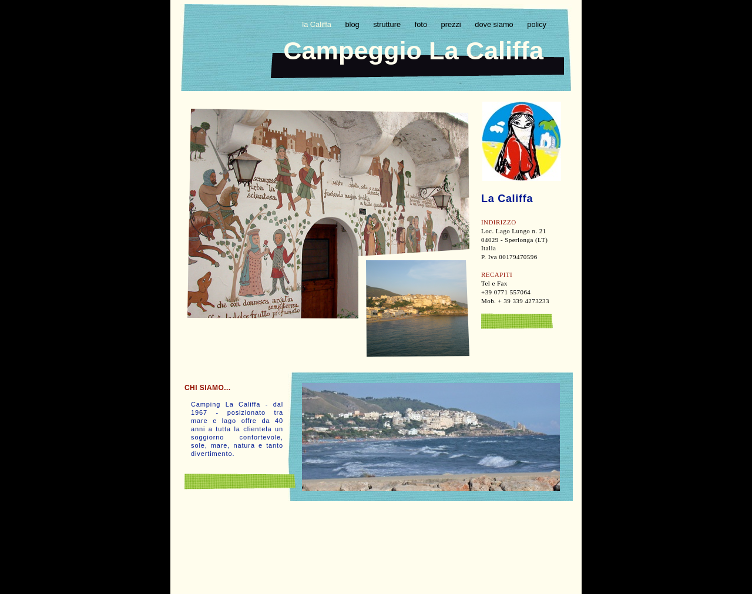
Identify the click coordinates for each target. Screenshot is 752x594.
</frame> (374, 529)
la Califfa (317, 24)
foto (422, 24)
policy (536, 24)
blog (353, 24)
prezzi (452, 24)
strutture (388, 24)
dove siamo (495, 24)
